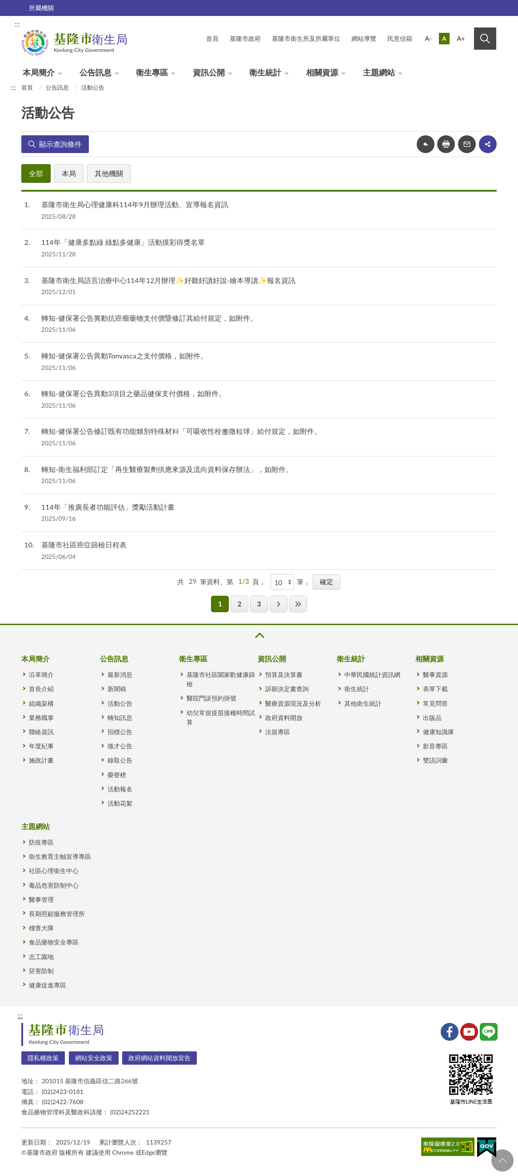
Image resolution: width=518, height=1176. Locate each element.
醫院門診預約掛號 (211, 698)
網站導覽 (363, 38)
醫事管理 (41, 899)
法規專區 (277, 731)
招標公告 (120, 731)
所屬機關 (41, 8)
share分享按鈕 (488, 144)
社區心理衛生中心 (54, 870)
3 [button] (259, 604)
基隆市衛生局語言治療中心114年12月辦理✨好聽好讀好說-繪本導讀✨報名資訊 (168, 280)
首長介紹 (41, 688)
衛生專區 (152, 72)
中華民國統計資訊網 (372, 674)
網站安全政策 (93, 1058)
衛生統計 (265, 72)
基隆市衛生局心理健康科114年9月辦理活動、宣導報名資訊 (134, 204)
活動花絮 (120, 803)
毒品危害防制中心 (54, 885)
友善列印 (446, 144)
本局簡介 (39, 72)
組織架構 (41, 703)
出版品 (432, 717)
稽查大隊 (41, 928)
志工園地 (41, 956)
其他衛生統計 (363, 703)
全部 (36, 173)
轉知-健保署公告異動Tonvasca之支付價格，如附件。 (124, 355)
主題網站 (379, 72)
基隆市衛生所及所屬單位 (306, 38)
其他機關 (109, 173)
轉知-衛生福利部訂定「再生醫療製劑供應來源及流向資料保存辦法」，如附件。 (167, 469)
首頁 (27, 87)
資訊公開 (209, 72)
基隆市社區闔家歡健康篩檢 (221, 679)
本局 (69, 173)
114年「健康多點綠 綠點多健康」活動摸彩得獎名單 (123, 242)
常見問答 (435, 703)
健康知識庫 (438, 731)
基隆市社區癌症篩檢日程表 (84, 544)
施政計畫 (41, 760)
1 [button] (220, 604)
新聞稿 (117, 688)
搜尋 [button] (485, 39)
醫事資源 (435, 674)
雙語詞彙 (435, 760)
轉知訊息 (120, 717)
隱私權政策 (43, 1058)
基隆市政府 (245, 38)
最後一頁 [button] (298, 604)
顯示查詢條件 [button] (60, 144)
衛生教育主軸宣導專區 (60, 856)
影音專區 (435, 746)
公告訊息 (96, 72)
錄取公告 (120, 760)
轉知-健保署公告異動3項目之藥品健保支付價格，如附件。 (133, 393)
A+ (461, 38)
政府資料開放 (284, 717)
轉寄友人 (467, 144)
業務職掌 (41, 717)
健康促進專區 (47, 985)
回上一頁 (425, 144)
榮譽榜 (117, 775)
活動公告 (92, 87)
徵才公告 (120, 746)
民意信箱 (399, 38)
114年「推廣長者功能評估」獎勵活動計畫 (108, 507)
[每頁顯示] (282, 582)
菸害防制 (41, 971)
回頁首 (502, 1160)
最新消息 (120, 674)
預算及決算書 (284, 674)
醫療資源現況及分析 (293, 703)
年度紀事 (41, 746)
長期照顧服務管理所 (57, 913)
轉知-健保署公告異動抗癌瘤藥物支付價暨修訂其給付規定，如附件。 (149, 318)
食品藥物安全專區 (54, 942)
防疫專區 (41, 842)
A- (428, 38)
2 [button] (240, 604)
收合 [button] (259, 635)
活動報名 (120, 789)
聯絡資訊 (41, 731)
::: (17, 24)
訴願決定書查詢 (287, 688)
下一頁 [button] (278, 604)
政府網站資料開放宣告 (159, 1058)
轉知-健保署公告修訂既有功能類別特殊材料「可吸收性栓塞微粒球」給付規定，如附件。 (181, 431)
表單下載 (435, 688)
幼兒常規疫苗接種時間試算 (221, 717)
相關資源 (322, 72)
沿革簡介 (41, 674)
